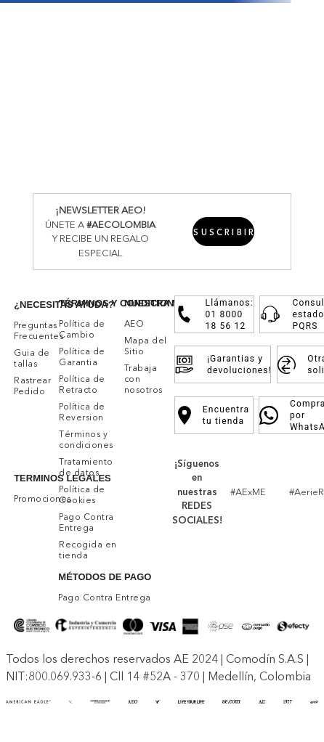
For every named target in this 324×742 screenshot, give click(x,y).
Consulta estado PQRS (293, 314)
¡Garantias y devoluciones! (222, 364)
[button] (223, 231)
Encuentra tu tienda (214, 415)
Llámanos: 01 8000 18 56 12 (215, 314)
